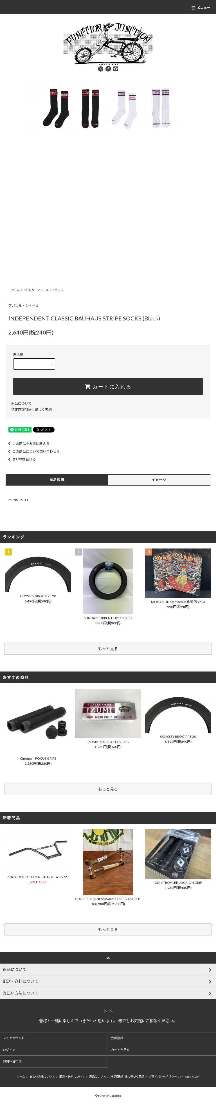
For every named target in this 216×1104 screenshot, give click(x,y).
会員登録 (117, 1038)
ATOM (196, 1076)
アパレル (57, 290)
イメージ (159, 480)
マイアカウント (13, 1038)
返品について (21, 403)
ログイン (9, 1049)
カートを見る (120, 1049)
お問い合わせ (12, 1061)
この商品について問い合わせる (33, 451)
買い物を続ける (21, 459)
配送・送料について (72, 1076)
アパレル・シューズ (35, 290)
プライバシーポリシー (163, 1076)
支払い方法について (42, 1076)
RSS (187, 1076)
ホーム (15, 290)
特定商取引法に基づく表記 (31, 410)
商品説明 (57, 480)
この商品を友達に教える (28, 443)
